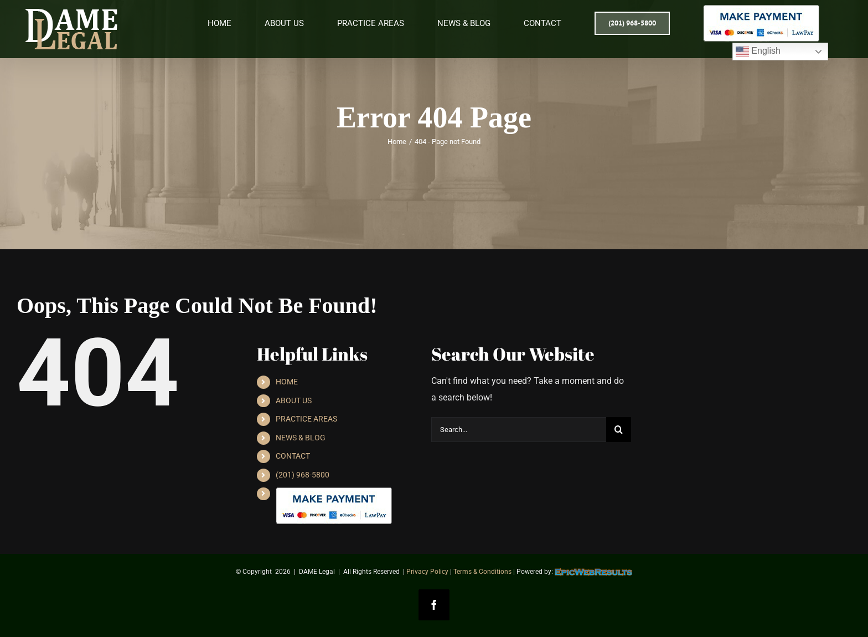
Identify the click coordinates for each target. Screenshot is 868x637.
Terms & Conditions (482, 572)
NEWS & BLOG (301, 437)
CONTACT (293, 455)
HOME (287, 381)
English (758, 51)
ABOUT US (294, 400)
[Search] (618, 429)
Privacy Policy (427, 572)
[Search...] (518, 429)
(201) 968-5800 (302, 474)
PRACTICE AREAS (306, 418)
